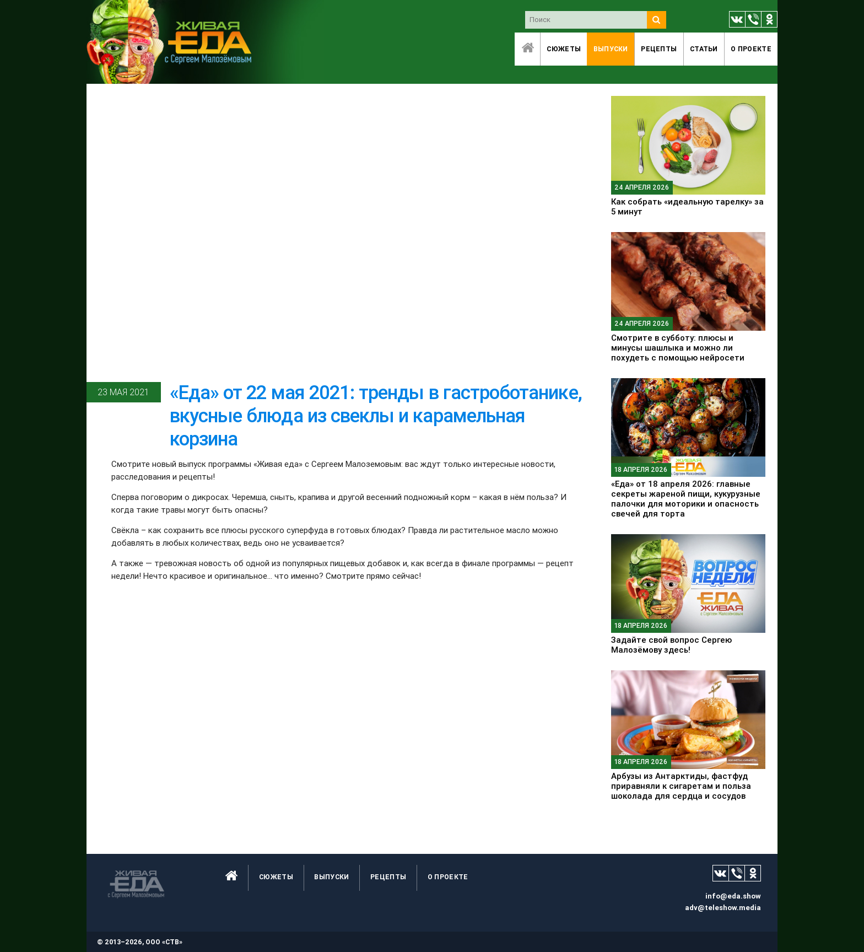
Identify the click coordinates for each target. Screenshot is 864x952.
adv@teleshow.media (723, 907)
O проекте (751, 49)
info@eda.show (733, 896)
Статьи (704, 49)
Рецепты (659, 49)
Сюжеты (564, 49)
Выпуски (610, 49)
